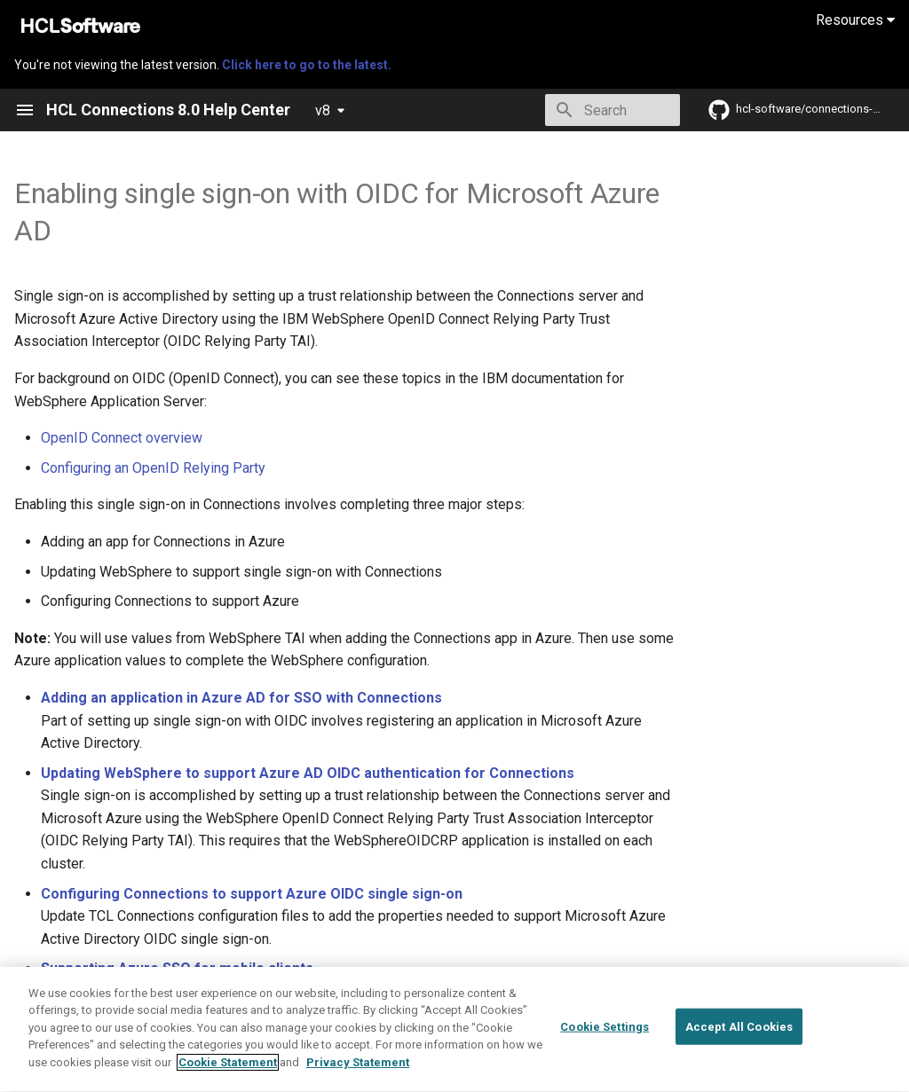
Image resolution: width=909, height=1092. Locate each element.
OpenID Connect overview (121, 437)
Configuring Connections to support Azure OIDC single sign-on (251, 893)
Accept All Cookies (739, 1069)
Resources (855, 20)
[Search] (576, 110)
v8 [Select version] (322, 110)
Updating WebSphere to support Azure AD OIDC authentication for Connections (307, 773)
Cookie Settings (604, 1069)
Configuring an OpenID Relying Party (153, 468)
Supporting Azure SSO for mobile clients (177, 968)
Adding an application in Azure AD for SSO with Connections (241, 697)
